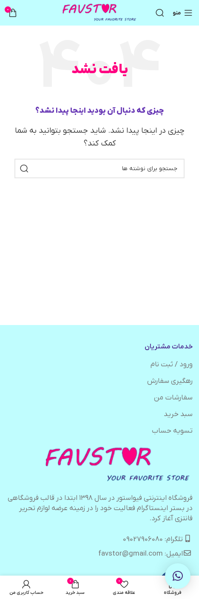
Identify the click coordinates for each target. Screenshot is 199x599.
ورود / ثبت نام (172, 364)
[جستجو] (159, 12)
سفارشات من (173, 397)
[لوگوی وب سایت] (100, 12)
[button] (177, 576)
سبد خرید (178, 414)
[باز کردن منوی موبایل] (182, 12)
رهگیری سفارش (170, 381)
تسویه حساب (172, 431)
